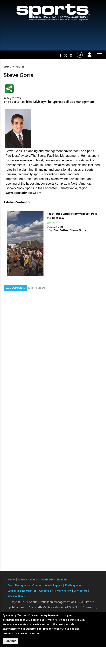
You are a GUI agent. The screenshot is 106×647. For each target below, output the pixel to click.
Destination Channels (53, 579)
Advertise (45, 590)
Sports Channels (27, 579)
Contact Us (81, 590)
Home (11, 579)
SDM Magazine (73, 585)
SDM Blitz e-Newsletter (22, 590)
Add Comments (15, 287)
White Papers (53, 585)
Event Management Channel (25, 585)
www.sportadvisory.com (23, 192)
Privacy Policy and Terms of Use (64, 619)
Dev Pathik (61, 230)
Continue (10, 641)
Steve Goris (78, 230)
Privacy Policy (62, 590)
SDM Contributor (14, 67)
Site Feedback (16, 596)
